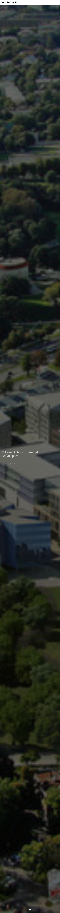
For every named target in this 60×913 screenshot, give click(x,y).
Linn (15, 463)
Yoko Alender (11, 2)
